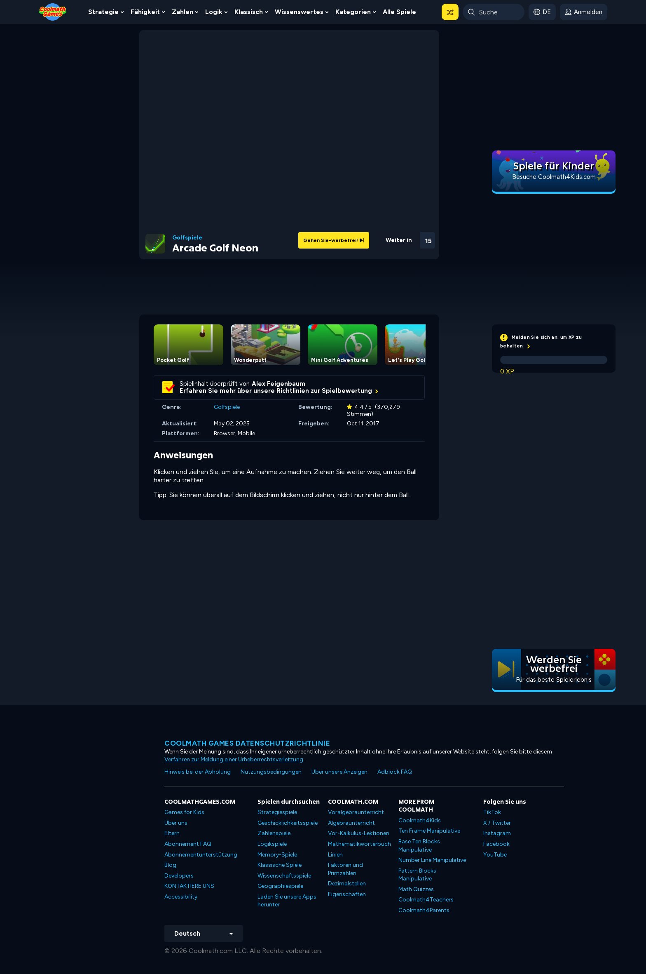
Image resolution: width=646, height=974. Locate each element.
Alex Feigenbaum (278, 383)
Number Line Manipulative (432, 860)
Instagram (497, 833)
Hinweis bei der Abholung (197, 771)
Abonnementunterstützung (200, 854)
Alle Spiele (399, 12)
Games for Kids (184, 812)
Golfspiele (187, 238)
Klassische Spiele (279, 864)
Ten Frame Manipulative (429, 830)
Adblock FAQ (394, 771)
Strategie (103, 12)
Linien (335, 854)
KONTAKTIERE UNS (189, 886)
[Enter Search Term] (493, 12)
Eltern (172, 833)
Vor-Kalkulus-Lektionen (358, 833)
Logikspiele (272, 843)
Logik (213, 12)
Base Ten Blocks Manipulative (419, 845)
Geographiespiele (280, 886)
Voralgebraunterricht (356, 812)
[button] (450, 12)
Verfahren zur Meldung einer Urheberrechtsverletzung (233, 759)
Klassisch (248, 12)
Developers (179, 875)
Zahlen (182, 12)
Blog (170, 864)
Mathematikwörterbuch (359, 843)
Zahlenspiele (273, 833)
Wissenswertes (299, 12)
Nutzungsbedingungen (271, 771)
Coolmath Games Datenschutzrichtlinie (247, 743)
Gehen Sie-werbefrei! (333, 240)
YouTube (495, 854)
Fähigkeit (145, 12)
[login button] (583, 12)
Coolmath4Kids (419, 820)
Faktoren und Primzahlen (345, 869)
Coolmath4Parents (423, 910)
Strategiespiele (277, 812)
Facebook (496, 843)
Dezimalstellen (347, 883)
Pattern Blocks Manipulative (417, 874)
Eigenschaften (347, 894)
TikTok (492, 812)
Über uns (175, 822)
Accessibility (180, 896)
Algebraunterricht (351, 822)
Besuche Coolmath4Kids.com (554, 177)
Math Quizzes (416, 889)
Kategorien (353, 12)
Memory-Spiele (277, 854)
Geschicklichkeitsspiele (287, 822)
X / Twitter (497, 822)
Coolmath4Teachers (426, 899)
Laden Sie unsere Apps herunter (286, 900)
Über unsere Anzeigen (339, 771)
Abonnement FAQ (187, 843)
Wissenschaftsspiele (284, 875)
